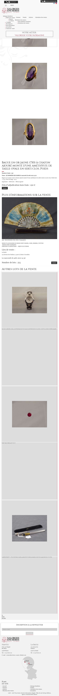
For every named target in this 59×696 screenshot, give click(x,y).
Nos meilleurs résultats (24, 21)
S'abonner (29, 633)
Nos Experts (9, 24)
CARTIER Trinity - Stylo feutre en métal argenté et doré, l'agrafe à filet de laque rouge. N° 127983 (27, 557)
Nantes (11, 19)
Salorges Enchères (35, 686)
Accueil (5, 686)
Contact (11, 2)
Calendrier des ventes (41, 17)
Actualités (9, 27)
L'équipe (8, 22)
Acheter (31, 17)
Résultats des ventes (23, 23)
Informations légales (30, 693)
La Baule (11, 20)
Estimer (18, 17)
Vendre (25, 17)
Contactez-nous (10, 28)
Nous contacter (49, 1)
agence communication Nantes (29, 694)
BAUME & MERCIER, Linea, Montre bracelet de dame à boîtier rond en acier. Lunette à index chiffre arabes (29, 329)
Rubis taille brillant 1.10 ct (8, 443)
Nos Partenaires (10, 25)
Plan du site (39, 693)
